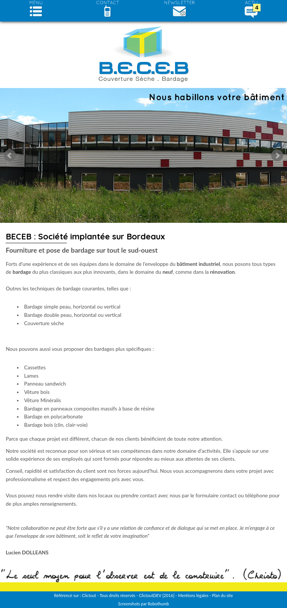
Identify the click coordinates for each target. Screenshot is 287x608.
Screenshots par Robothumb (143, 603)
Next (277, 156)
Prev (10, 156)
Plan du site (222, 595)
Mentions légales (193, 595)
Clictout (89, 595)
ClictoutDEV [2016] (156, 595)
